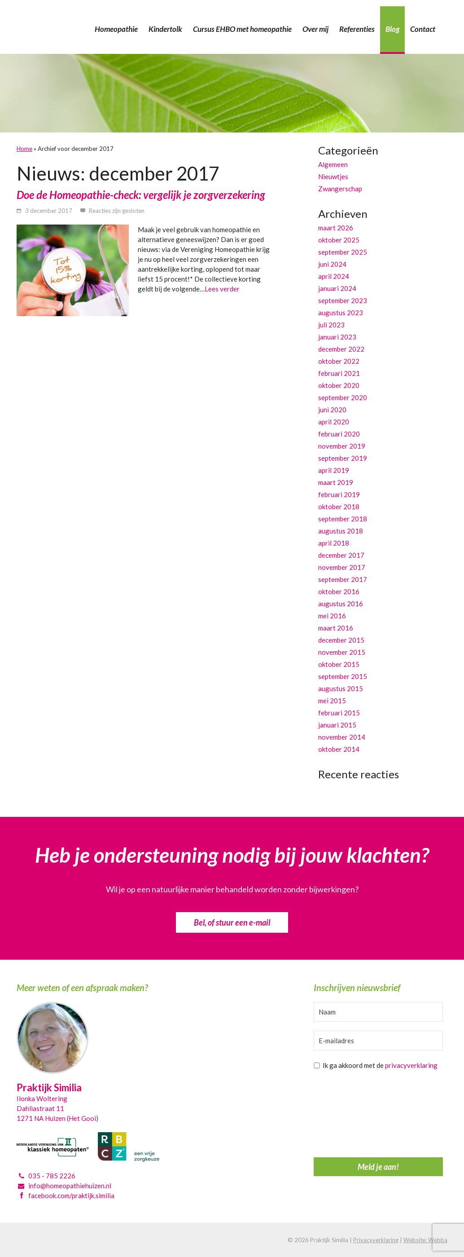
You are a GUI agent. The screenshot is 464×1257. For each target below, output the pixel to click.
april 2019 (333, 470)
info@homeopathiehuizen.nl (69, 1186)
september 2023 (342, 300)
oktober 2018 (338, 507)
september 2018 (342, 519)
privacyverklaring (411, 1065)
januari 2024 (337, 288)
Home (24, 148)
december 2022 (341, 349)
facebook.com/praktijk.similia (71, 1195)
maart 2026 (335, 228)
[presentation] (350, 1116)
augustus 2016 (340, 604)
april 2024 (333, 276)
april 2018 (333, 543)
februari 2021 (339, 373)
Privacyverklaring (375, 1240)
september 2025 (342, 252)
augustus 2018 (340, 531)
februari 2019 (339, 494)
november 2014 (341, 737)
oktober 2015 (338, 664)
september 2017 (342, 579)
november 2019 (341, 446)
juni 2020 (332, 410)
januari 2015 (337, 725)
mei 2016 (332, 616)
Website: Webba (425, 1240)
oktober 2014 (338, 749)
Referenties (357, 29)
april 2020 (333, 422)
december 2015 (341, 640)
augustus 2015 (340, 688)
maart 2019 (335, 482)
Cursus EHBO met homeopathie (242, 29)
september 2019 (342, 458)
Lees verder (222, 289)
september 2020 (342, 397)
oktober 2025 (338, 240)
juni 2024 (332, 264)
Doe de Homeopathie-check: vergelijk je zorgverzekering (141, 194)
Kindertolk (165, 29)
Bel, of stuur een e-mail (232, 922)
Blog (392, 29)
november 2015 (341, 652)
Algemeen (333, 164)
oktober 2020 (338, 385)
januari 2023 (337, 337)
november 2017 (341, 567)
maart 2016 (335, 628)
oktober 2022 (338, 361)
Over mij (315, 29)
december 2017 (341, 555)
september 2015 (342, 676)
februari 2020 (339, 434)
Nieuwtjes (333, 176)
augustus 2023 (340, 313)
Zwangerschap (340, 189)
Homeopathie (116, 29)
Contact (422, 29)
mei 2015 (332, 701)
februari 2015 (339, 713)
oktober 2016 (338, 591)
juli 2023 (331, 325)
